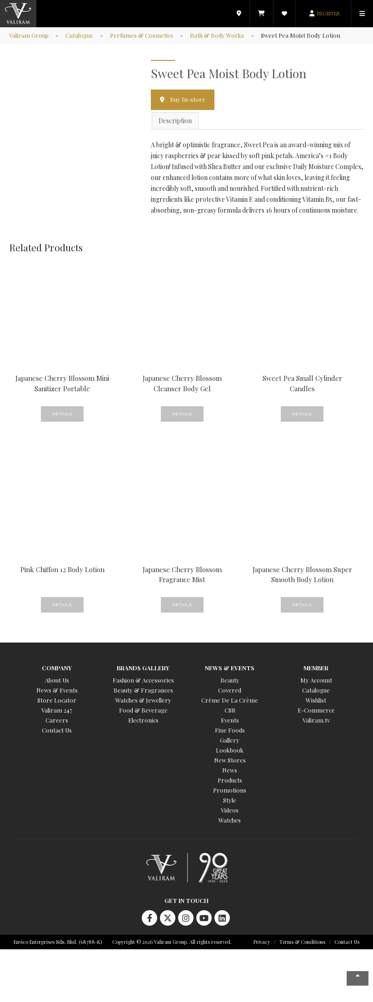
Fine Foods (230, 730)
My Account (316, 680)
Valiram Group (29, 35)
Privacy (262, 941)
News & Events (57, 690)
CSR (229, 710)
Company (57, 668)
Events (230, 720)
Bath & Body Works (217, 35)
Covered (229, 690)
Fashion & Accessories (143, 680)
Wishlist (316, 700)
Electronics (143, 720)
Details (62, 414)
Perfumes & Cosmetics (141, 35)
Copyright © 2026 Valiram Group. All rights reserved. (172, 941)
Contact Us (57, 730)
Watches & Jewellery (143, 700)
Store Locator (56, 700)
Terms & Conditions (302, 941)
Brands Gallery (143, 668)
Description (175, 120)
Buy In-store (187, 99)
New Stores (230, 760)
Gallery (229, 740)
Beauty (229, 680)
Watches (230, 820)
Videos (230, 810)
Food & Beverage (143, 710)
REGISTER (328, 13)
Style (229, 800)
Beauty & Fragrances (143, 690)
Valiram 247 (56, 710)
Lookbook (230, 750)
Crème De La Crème (229, 700)
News (229, 770)
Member (315, 668)
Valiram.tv (316, 720)
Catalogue (79, 35)
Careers (56, 720)
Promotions (229, 790)
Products (230, 780)
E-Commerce (316, 710)
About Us (57, 680)
